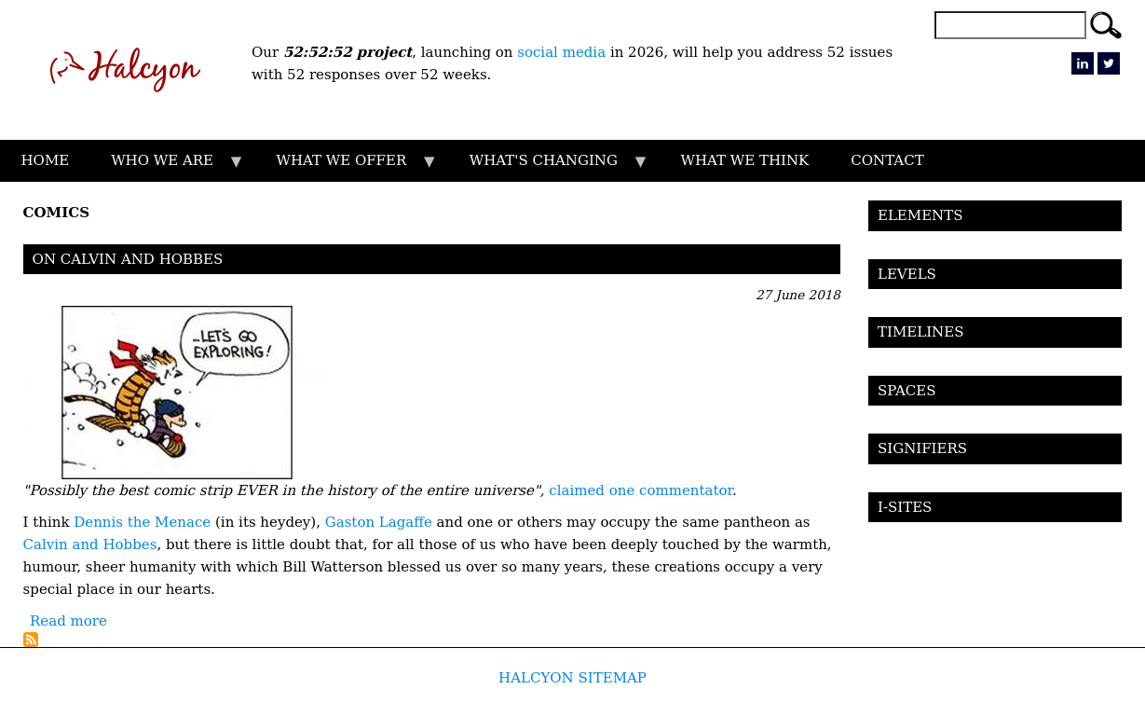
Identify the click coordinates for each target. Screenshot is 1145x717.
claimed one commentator (640, 490)
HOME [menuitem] (45, 160)
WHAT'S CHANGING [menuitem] (548, 167)
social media (561, 52)
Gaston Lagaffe (378, 522)
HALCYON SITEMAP (572, 677)
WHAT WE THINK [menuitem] (744, 160)
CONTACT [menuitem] (887, 160)
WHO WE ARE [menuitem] (167, 167)
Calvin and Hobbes (90, 544)
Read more (68, 621)
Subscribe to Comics (30, 639)
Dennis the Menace (142, 522)
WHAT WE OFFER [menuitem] (346, 167)
